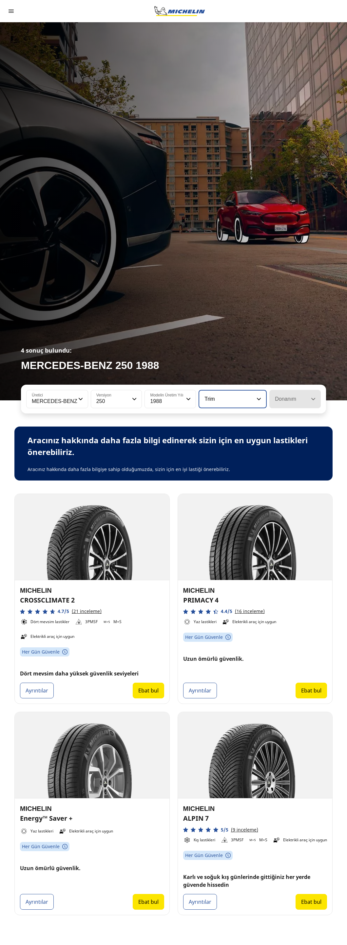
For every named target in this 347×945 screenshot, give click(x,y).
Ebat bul (148, 690)
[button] (80, 399)
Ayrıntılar (37, 690)
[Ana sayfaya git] (179, 11)
